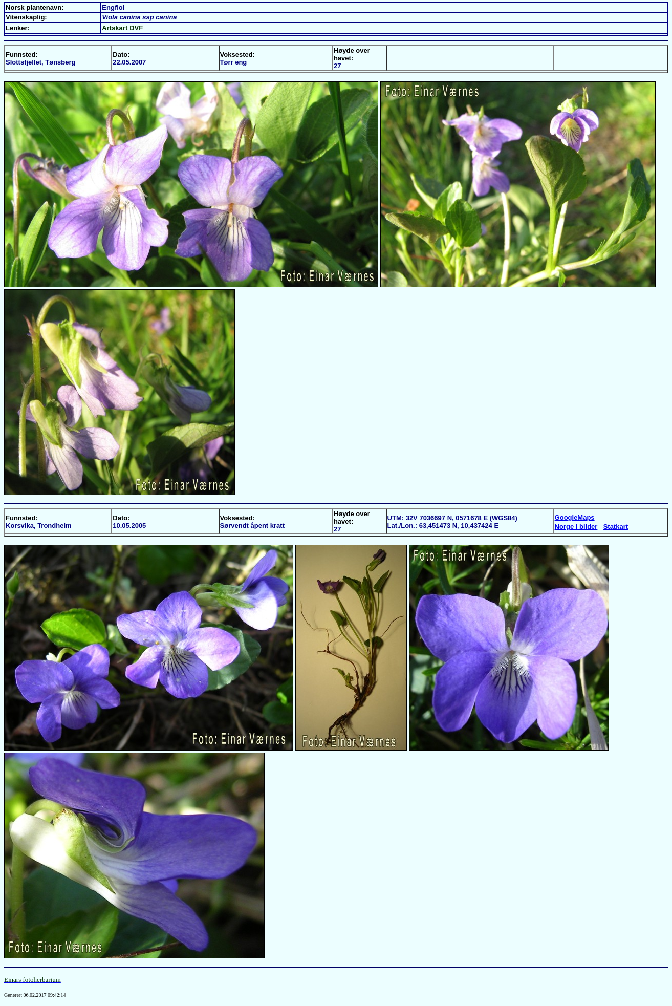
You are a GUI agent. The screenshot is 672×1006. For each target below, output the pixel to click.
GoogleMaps (575, 517)
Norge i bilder (576, 526)
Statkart (615, 526)
